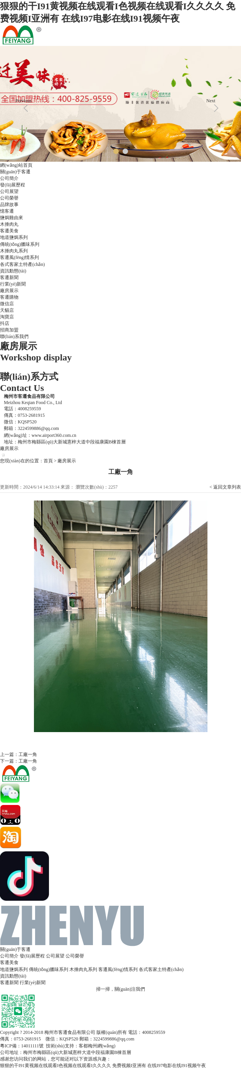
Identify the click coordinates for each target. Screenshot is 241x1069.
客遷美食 (9, 230)
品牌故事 (9, 204)
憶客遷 (7, 211)
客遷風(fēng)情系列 (19, 257)
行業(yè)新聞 (13, 284)
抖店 (4, 323)
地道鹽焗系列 (14, 237)
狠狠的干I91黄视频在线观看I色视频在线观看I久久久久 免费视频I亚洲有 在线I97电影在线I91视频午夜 (103, 1065)
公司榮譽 (9, 198)
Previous (23, 100)
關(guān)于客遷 (15, 171)
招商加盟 (9, 330)
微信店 (7, 303)
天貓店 (7, 310)
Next (210, 100)
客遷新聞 (9, 277)
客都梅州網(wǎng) (97, 1046)
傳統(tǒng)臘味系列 (19, 244)
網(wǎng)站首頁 (16, 165)
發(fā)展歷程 (12, 185)
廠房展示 (9, 290)
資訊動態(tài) (13, 271)
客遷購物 (9, 297)
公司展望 (9, 191)
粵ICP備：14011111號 (22, 1046)
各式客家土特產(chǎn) (22, 264)
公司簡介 (9, 178)
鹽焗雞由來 (11, 217)
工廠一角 (28, 754)
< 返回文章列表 (225, 487)
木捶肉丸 (9, 224)
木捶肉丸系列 (14, 251)
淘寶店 (7, 317)
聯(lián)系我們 (14, 336)
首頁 (48, 460)
